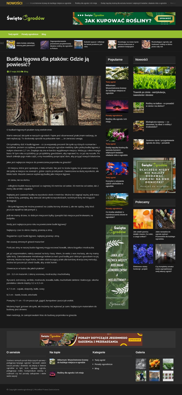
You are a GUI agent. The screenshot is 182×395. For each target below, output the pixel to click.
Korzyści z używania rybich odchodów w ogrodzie (115, 183)
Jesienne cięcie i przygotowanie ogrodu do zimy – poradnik (160, 141)
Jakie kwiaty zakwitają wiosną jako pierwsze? (25, 44)
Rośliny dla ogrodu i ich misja (87, 3)
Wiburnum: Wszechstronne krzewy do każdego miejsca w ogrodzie (47, 3)
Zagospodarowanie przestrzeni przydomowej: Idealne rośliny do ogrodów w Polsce (61, 44)
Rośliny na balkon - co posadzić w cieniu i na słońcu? (160, 104)
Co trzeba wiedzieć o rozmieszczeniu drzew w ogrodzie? (116, 214)
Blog (44, 34)
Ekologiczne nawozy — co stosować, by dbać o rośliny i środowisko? (159, 124)
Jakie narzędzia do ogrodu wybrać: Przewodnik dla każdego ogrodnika (165, 235)
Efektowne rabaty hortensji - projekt (140, 267)
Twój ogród (13, 34)
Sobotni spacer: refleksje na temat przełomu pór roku (94, 44)
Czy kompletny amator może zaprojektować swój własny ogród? (165, 268)
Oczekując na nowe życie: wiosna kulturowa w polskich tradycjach (128, 44)
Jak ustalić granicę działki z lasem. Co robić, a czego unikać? (143, 234)
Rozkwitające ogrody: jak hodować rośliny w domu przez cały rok (162, 44)
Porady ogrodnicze (30, 34)
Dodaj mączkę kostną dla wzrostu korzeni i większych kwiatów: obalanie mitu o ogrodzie (135, 3)
